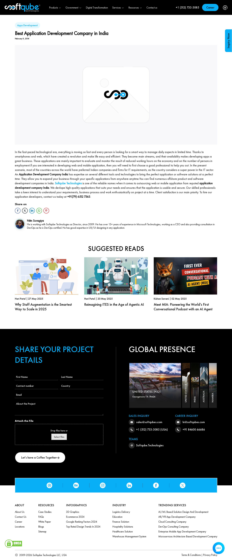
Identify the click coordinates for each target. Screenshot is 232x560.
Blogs (41, 526)
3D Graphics (72, 512)
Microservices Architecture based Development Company (187, 536)
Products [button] (55, 7)
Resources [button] (135, 7)
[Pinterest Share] (46, 210)
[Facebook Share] (18, 210)
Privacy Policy (210, 555)
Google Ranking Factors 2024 (81, 521)
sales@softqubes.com (149, 422)
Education (117, 516)
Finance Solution (120, 521)
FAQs (41, 516)
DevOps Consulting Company (173, 526)
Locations (20, 526)
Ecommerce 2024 (75, 516)
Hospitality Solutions (122, 526)
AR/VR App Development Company (177, 516)
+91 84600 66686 (194, 429)
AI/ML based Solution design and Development (183, 512)
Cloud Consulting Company (172, 521)
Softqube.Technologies (150, 445)
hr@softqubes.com (194, 422)
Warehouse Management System (129, 536)
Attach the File (24, 420)
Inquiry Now (228, 40)
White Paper (44, 521)
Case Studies (44, 512)
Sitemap (42, 531)
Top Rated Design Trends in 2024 (83, 526)
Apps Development (27, 25)
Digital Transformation (97, 7)
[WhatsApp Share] (39, 210)
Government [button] (73, 7)
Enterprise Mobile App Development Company (182, 531)
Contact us (151, 7)
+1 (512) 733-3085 (187, 7)
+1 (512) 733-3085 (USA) (152, 429)
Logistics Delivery (121, 512)
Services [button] (118, 7)
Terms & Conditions (191, 555)
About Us (19, 512)
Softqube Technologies (68, 183)
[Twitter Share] (25, 210)
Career (210, 7)
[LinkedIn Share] (32, 210)
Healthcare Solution (122, 531)
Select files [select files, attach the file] (59, 436)
